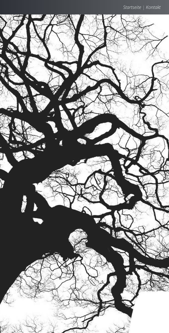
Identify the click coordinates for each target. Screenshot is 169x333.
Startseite (132, 7)
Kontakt (153, 7)
